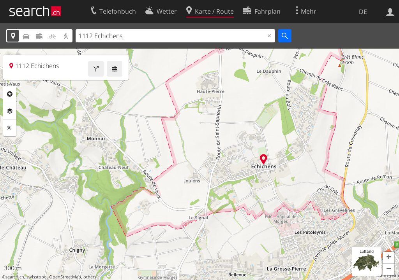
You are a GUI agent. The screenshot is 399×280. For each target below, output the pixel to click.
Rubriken (9, 94)
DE (363, 11)
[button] (388, 258)
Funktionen (9, 128)
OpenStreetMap (65, 277)
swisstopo (36, 277)
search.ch (14, 277)
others (89, 277)
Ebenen (9, 111)
